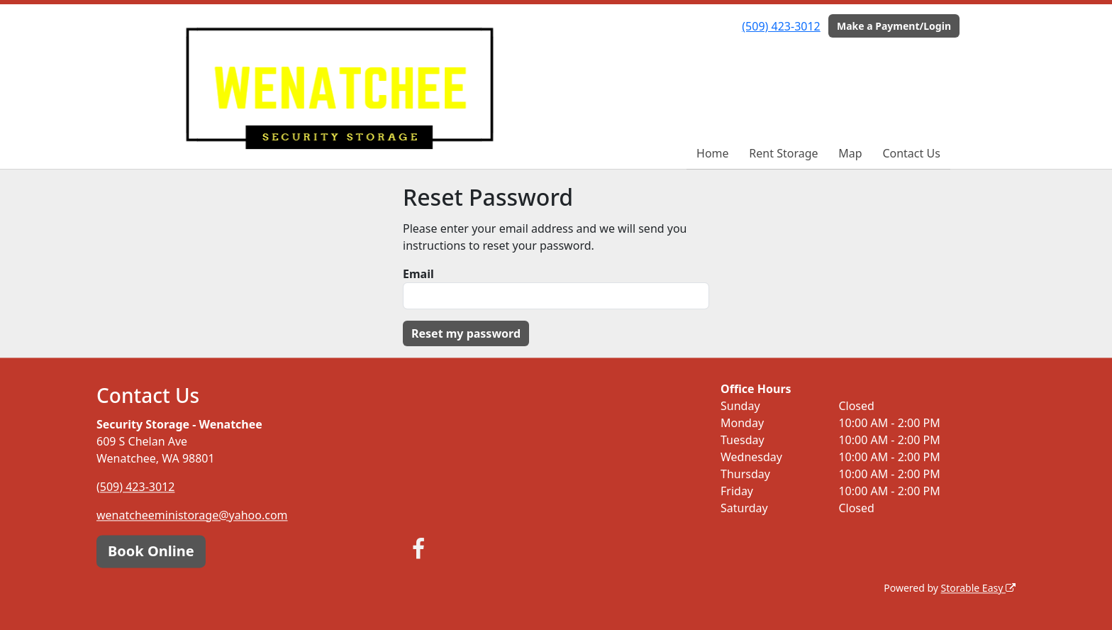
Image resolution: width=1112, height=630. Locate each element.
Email (418, 274)
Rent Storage (783, 153)
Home (712, 153)
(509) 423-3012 (781, 26)
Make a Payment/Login (894, 26)
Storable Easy (978, 588)
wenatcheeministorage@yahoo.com (192, 515)
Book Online (151, 550)
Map (850, 153)
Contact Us (911, 153)
